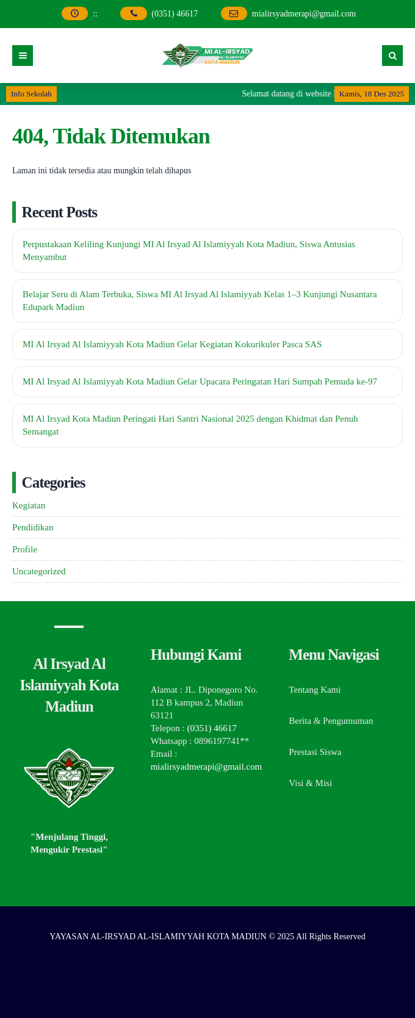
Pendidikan (33, 527)
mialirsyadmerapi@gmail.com (304, 13)
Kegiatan (28, 505)
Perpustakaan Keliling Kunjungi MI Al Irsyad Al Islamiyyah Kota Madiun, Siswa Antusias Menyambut (189, 250)
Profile (24, 549)
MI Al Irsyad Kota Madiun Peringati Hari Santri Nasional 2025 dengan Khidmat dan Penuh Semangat (190, 425)
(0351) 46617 (175, 13)
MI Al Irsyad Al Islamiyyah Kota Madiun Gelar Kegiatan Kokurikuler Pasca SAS (172, 344)
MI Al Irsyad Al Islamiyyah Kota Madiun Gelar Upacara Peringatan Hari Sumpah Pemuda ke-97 (200, 381)
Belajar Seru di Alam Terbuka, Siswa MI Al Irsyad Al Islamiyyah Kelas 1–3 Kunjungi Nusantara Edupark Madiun (200, 300)
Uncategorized (38, 571)
